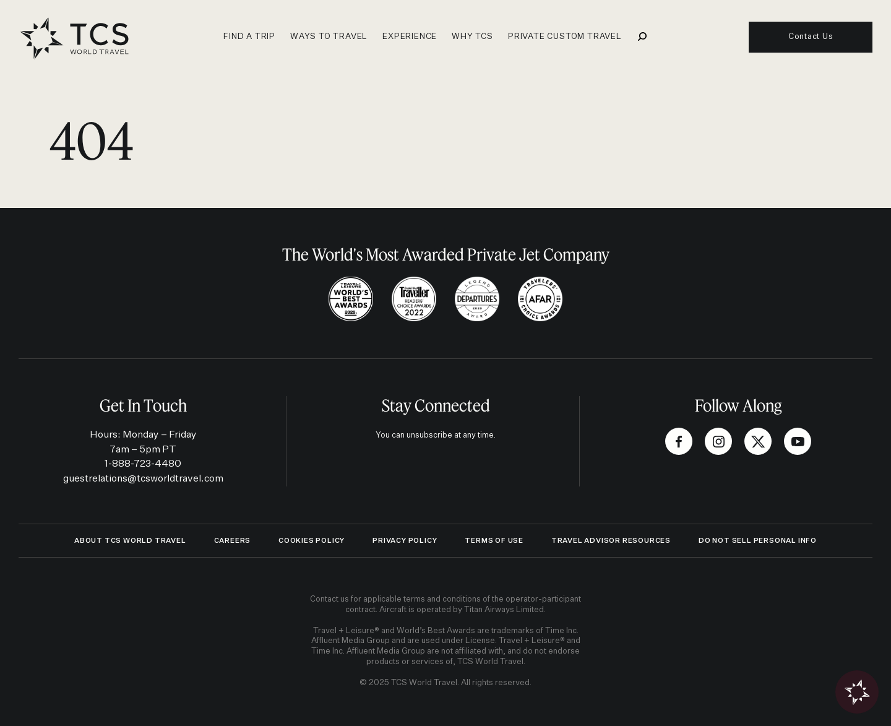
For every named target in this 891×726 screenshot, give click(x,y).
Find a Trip (249, 37)
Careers (232, 540)
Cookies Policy (311, 540)
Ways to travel (329, 37)
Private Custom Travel (565, 37)
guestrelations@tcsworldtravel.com (143, 478)
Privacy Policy (404, 540)
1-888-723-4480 (143, 464)
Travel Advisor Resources (611, 540)
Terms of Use (494, 540)
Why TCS (472, 37)
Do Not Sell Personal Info (758, 540)
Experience (409, 37)
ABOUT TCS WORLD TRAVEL (130, 540)
